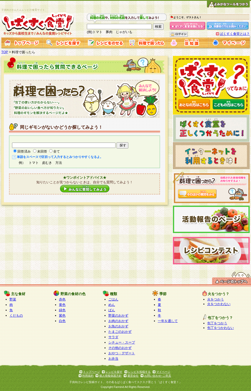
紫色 (62, 315)
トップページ (91, 371)
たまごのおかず (120, 332)
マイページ (163, 371)
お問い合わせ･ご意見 (157, 375)
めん (111, 305)
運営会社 (133, 375)
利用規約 (87, 375)
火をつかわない (219, 304)
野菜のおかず (118, 315)
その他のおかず (120, 348)
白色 (62, 321)
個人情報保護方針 (110, 375)
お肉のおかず (118, 321)
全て (56, 151)
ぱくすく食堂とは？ (235, 34)
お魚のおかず (118, 326)
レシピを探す (114, 371)
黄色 (62, 305)
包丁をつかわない (220, 328)
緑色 (62, 310)
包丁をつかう (217, 323)
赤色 (62, 299)
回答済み (24, 151)
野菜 (12, 299)
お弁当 (113, 358)
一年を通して (168, 321)
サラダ (113, 337)
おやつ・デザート (121, 353)
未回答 (42, 151)
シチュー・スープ (121, 342)
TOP (4, 52)
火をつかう (215, 299)
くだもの (16, 315)
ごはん (113, 299)
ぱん (111, 310)
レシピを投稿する (139, 371)
